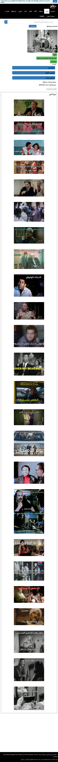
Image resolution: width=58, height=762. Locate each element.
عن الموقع (13, 11)
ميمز (46, 11)
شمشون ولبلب (50, 78)
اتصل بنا (7, 11)
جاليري (20, 11)
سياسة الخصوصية (46, 759)
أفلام (35, 11)
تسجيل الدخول (50, 16)
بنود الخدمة (55, 759)
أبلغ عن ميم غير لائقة (51, 89)
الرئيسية (53, 11)
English (42, 16)
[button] (53, 61)
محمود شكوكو (50, 73)
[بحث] (5, 22)
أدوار (25, 11)
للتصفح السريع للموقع (52, 26)
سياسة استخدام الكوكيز (35, 759)
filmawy (45, 82)
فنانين (30, 11)
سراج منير (51, 68)
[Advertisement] (29, 733)
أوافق (55, 1)
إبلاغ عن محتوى (25, 759)
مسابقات (41, 11)
